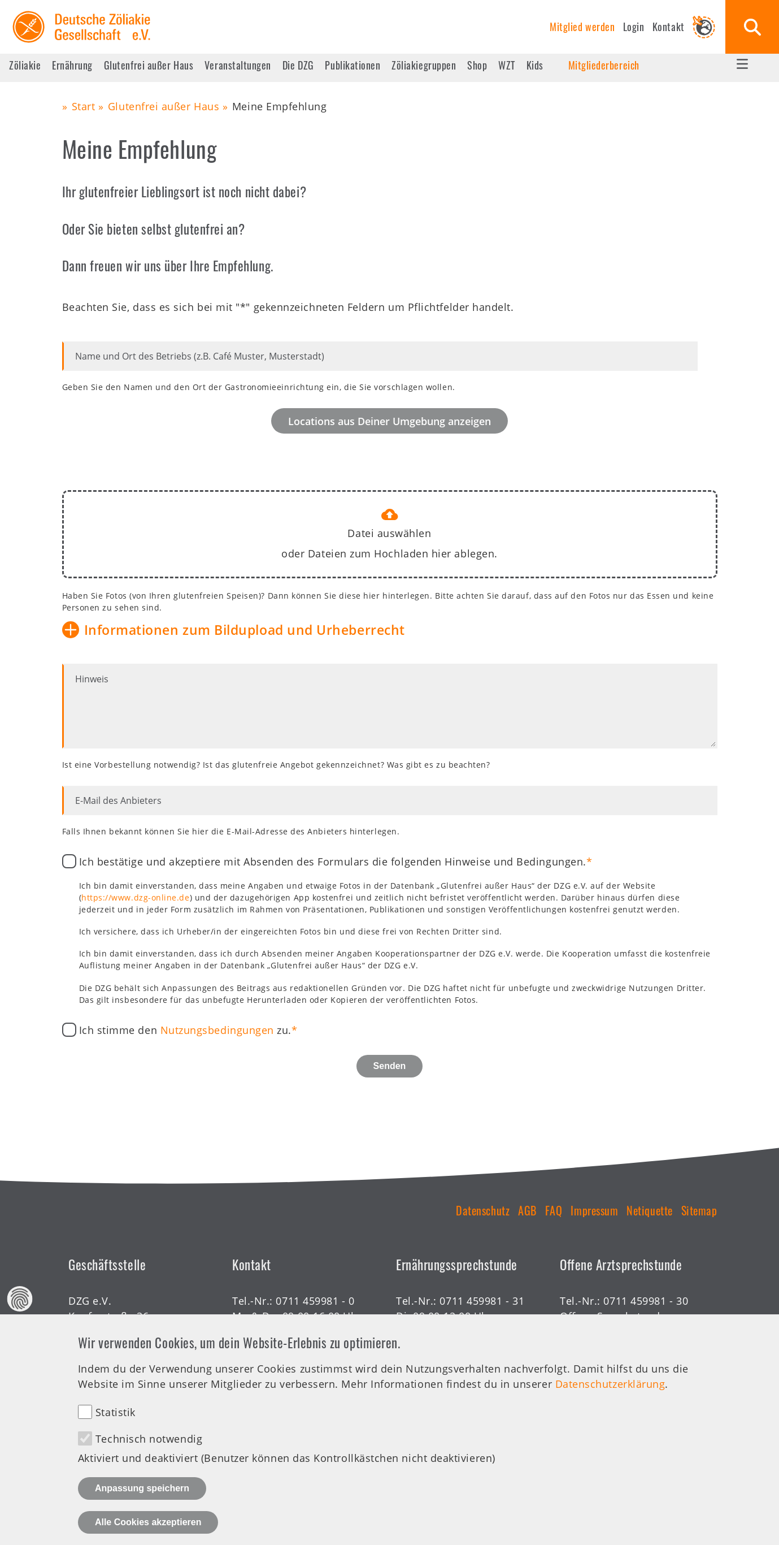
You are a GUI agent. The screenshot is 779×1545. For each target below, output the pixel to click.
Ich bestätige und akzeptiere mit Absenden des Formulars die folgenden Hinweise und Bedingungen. (332, 861)
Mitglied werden (582, 26)
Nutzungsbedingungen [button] (217, 1030)
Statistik (115, 1415)
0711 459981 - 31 (481, 1301)
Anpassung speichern (142, 1490)
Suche (752, 27)
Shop (477, 65)
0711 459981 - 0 (315, 1301)
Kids (534, 65)
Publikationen (352, 65)
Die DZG (298, 65)
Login (634, 26)
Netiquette (649, 1210)
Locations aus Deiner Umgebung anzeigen (389, 421)
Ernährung (72, 65)
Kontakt (668, 26)
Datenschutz (483, 1210)
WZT (506, 65)
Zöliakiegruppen (423, 65)
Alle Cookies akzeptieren (148, 1524)
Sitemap (699, 1210)
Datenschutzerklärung (610, 1386)
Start (83, 106)
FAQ (554, 1210)
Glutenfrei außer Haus (148, 65)
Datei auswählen (389, 533)
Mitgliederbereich (603, 65)
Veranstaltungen (237, 65)
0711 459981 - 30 (645, 1301)
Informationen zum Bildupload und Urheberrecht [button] (244, 630)
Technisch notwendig (148, 1441)
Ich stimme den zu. (185, 1030)
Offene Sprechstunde (613, 1316)
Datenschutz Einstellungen (20, 1301)
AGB (527, 1210)
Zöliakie (25, 65)
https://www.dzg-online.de (135, 897)
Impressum (594, 1210)
